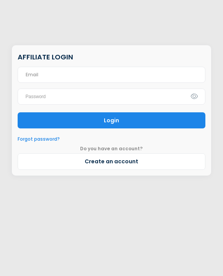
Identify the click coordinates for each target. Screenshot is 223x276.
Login (111, 120)
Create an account (111, 161)
